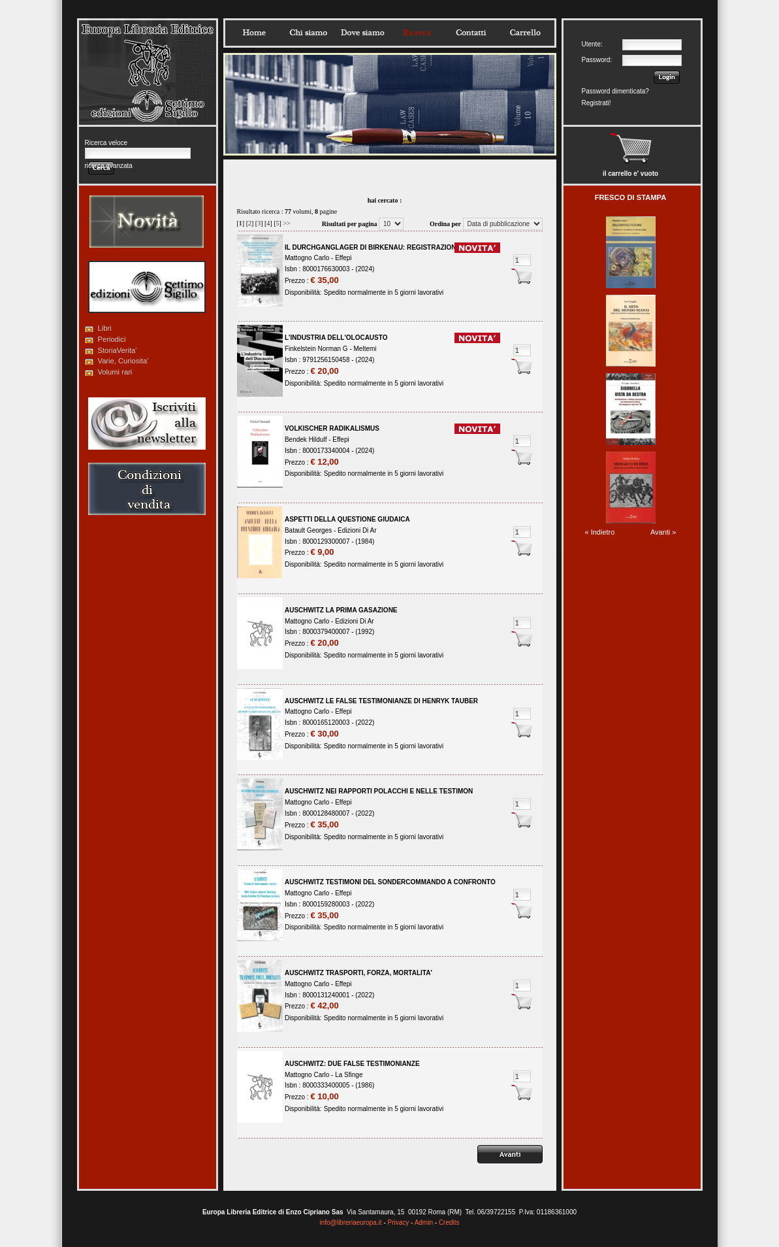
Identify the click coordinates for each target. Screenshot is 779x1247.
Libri (105, 328)
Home (254, 32)
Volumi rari (115, 372)
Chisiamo (308, 32)
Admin (424, 1222)
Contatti (471, 32)
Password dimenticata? (615, 91)
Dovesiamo (362, 32)
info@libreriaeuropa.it (350, 1222)
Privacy (398, 1222)
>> (286, 223)
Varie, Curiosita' (123, 361)
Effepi (343, 257)
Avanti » (663, 532)
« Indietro (600, 532)
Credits (449, 1222)
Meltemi (365, 348)
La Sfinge (348, 1074)
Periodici (112, 339)
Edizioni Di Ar (357, 530)
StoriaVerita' (117, 350)
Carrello (525, 32)
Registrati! (596, 103)
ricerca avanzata (109, 165)
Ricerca (416, 32)
